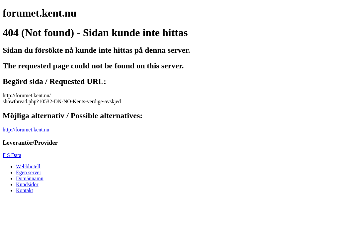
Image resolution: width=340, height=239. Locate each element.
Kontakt (24, 190)
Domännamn (29, 178)
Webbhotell (28, 166)
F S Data (12, 155)
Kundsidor (27, 184)
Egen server (28, 172)
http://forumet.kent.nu (26, 129)
